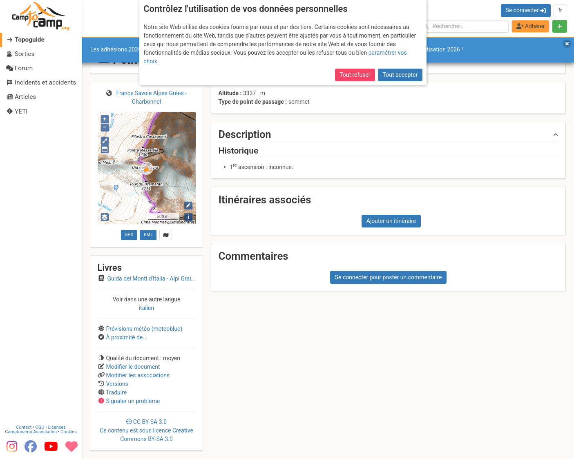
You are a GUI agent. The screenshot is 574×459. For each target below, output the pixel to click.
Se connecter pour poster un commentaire (388, 277)
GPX (129, 234)
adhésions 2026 (121, 49)
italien (146, 308)
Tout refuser (354, 74)
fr (560, 10)
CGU (40, 427)
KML (148, 234)
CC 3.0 (146, 430)
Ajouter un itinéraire (391, 221)
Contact (23, 427)
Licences (57, 427)
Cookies (68, 431)
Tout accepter (400, 74)
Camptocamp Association (31, 431)
